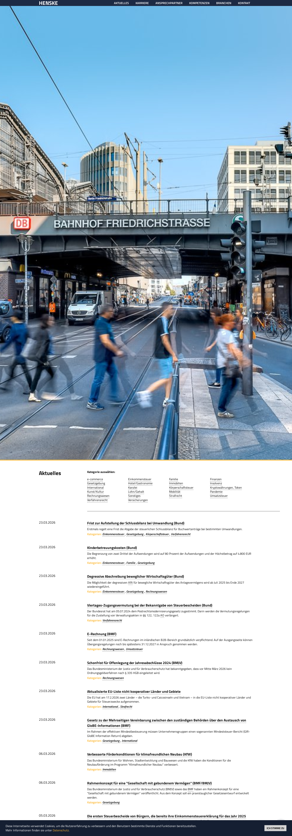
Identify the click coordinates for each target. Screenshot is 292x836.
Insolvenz (216, 483)
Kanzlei (132, 487)
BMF (190, 789)
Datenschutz (61, 830)
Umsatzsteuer (219, 495)
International (95, 487)
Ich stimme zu (275, 828)
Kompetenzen (199, 3)
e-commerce (95, 479)
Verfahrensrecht (97, 500)
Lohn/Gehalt (136, 491)
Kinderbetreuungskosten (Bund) (112, 547)
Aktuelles (121, 3)
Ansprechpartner (168, 3)
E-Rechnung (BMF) (101, 633)
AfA (130, 582)
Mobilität (174, 491)
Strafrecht (175, 495)
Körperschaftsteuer (181, 487)
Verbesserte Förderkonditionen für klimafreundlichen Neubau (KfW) (139, 754)
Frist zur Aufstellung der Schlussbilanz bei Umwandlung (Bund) (135, 523)
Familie (173, 479)
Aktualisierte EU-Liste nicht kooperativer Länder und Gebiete (134, 691)
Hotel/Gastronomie (140, 483)
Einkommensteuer (139, 479)
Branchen (223, 3)
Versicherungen (138, 500)
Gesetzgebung (96, 483)
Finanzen (216, 479)
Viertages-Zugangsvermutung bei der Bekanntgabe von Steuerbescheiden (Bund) (149, 605)
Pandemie (216, 491)
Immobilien (176, 483)
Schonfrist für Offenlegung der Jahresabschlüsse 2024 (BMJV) (134, 662)
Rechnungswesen (98, 495)
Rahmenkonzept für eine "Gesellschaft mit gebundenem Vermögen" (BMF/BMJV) (149, 783)
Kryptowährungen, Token (226, 487)
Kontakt (244, 3)
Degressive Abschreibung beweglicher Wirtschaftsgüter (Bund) (135, 576)
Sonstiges (134, 495)
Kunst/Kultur (95, 491)
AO (162, 615)
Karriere (142, 3)
